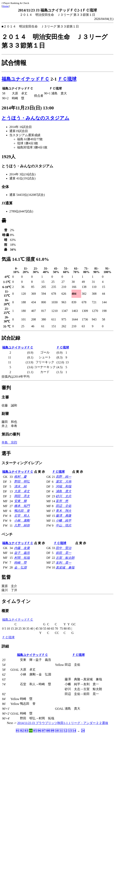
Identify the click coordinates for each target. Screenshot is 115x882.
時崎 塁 (20, 562)
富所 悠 (62, 501)
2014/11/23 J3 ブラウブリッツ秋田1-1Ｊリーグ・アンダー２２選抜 (62, 723)
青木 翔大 (63, 510)
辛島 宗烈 (9, 442)
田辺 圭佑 (63, 506)
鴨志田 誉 (22, 510)
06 (39, 730)
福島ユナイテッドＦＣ (25, 79)
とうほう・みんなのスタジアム (35, 118)
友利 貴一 (63, 562)
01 (17, 730)
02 (22, 730)
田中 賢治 (63, 548)
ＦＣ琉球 (67, 79)
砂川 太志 (63, 496)
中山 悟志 (63, 525)
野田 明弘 (22, 481)
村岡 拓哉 (22, 557)
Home (5, 6)
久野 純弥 (22, 525)
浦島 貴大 (63, 491)
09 (52, 730)
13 (69, 730)
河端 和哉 (63, 486)
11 (61, 730)
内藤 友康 (22, 548)
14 (74, 730)
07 (43, 730)
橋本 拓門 (22, 506)
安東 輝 (20, 501)
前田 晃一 (63, 553)
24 (83, 730)
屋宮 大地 (63, 481)
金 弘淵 (20, 567)
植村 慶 (20, 476)
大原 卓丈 (22, 491)
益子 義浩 (22, 553)
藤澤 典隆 (63, 515)
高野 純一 (63, 476)
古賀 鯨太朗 (65, 557)
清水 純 (20, 486)
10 (56, 730)
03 (26, 730)
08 (48, 730)
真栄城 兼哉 (65, 567)
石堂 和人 (22, 515)
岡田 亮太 (22, 496)
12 (65, 730)
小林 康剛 (22, 520)
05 (35, 730)
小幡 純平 (63, 520)
